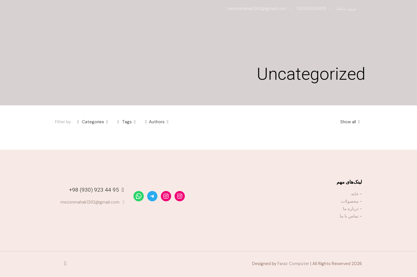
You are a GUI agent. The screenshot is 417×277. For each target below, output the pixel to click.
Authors (157, 122)
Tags (126, 122)
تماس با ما (349, 216)
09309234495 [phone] (311, 8)
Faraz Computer (293, 263)
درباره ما (351, 209)
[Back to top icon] (65, 263)
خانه (355, 194)
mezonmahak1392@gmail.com (90, 202)
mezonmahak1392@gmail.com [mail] (257, 8)
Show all (351, 122)
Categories (92, 122)
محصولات (350, 201)
